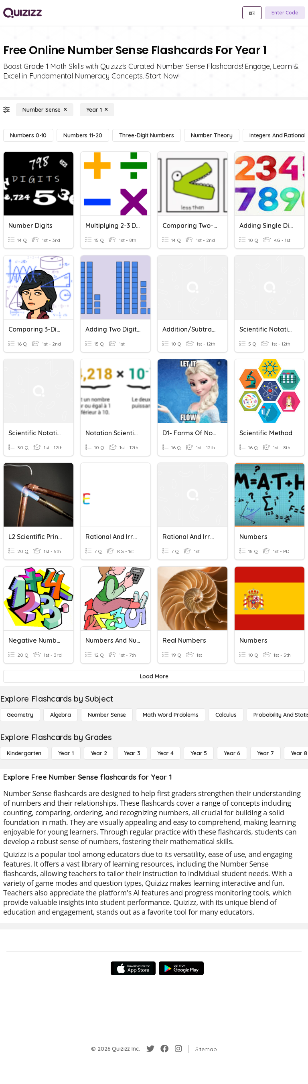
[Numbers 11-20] (83, 135)
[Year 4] (165, 753)
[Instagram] (178, 1048)
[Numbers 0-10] (28, 135)
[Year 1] (97, 109)
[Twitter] (150, 1048)
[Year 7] (265, 753)
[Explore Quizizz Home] (22, 13)
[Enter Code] (285, 12)
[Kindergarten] (24, 753)
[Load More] (154, 676)
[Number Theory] (211, 135)
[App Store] (133, 968)
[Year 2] (99, 753)
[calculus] (226, 714)
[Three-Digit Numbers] (146, 135)
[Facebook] (164, 1048)
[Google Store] (181, 968)
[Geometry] (20, 714)
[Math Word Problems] (170, 714)
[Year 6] (232, 753)
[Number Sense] (44, 109)
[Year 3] (132, 753)
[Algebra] (60, 714)
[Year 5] (199, 753)
